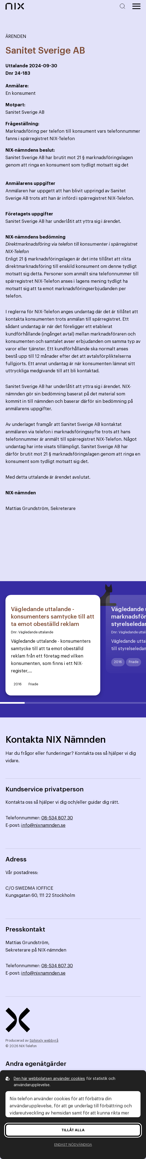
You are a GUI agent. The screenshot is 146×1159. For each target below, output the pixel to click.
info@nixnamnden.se (43, 825)
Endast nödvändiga (73, 1144)
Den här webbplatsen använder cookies (49, 1079)
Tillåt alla (73, 1130)
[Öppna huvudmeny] (136, 6)
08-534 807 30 (57, 818)
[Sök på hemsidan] (123, 6)
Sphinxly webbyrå (44, 1040)
